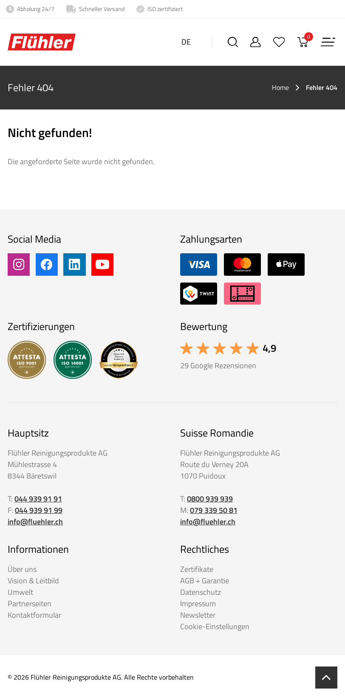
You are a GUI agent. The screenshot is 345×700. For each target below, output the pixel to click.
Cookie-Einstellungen (214, 626)
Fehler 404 (321, 87)
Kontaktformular (34, 615)
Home (280, 87)
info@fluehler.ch (35, 521)
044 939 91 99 (38, 510)
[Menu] (327, 42)
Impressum (198, 603)
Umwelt (20, 592)
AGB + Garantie (204, 580)
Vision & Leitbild (33, 580)
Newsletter (197, 615)
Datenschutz (200, 592)
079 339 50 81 (214, 510)
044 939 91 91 (38, 498)
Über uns (22, 569)
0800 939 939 (210, 498)
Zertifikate (196, 569)
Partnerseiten (29, 603)
